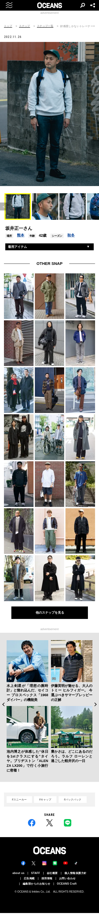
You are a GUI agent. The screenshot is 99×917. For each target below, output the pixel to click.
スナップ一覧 (45, 26)
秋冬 (71, 235)
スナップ (24, 26)
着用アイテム (17, 247)
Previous (3, 704)
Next (95, 704)
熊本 (20, 235)
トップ (8, 26)
